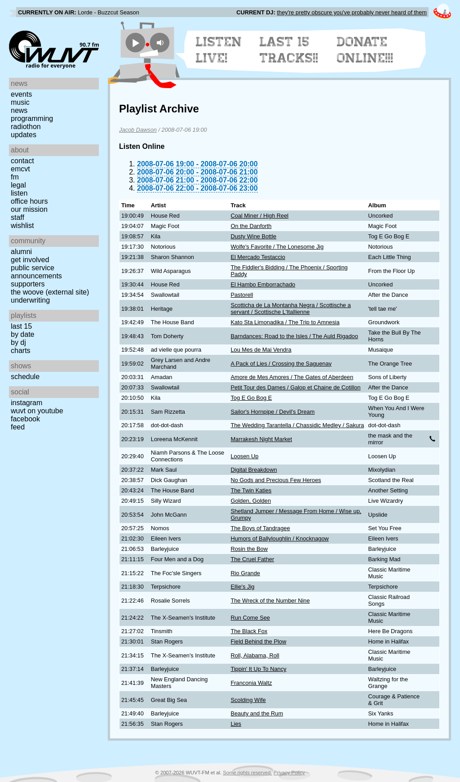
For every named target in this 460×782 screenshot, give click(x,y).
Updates (23, 135)
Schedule (25, 376)
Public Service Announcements (36, 272)
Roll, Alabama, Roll (254, 655)
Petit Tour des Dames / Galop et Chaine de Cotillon (295, 387)
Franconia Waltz (251, 682)
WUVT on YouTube (37, 411)
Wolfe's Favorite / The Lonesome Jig (276, 246)
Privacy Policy (289, 772)
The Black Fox (248, 631)
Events (21, 94)
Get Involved (30, 260)
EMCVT (20, 169)
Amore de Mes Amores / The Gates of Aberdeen (291, 377)
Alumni (21, 251)
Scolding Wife (247, 700)
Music (20, 102)
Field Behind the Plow (258, 641)
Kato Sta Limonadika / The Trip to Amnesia (284, 322)
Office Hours (29, 201)
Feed (18, 427)
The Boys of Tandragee (260, 528)
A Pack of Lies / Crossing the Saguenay (281, 363)
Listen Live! (219, 50)
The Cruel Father (252, 559)
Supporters (28, 284)
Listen (19, 193)
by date (22, 334)
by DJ (18, 342)
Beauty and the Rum (256, 713)
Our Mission (29, 209)
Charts (21, 350)
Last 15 (21, 326)
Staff (17, 217)
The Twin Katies (250, 490)
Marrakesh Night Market (261, 439)
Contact (22, 161)
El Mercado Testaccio (257, 257)
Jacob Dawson (138, 129)
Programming (32, 118)
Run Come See (250, 617)
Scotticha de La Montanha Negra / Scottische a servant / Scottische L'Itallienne (290, 308)
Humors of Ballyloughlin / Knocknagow (279, 538)
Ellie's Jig (242, 586)
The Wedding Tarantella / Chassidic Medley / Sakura (297, 425)
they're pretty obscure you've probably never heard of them (352, 12)
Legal (18, 185)
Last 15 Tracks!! (289, 50)
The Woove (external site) (50, 292)
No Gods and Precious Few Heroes (275, 480)
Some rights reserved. (247, 772)
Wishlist (22, 225)
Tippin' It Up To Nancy (258, 669)
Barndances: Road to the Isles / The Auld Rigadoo (294, 336)
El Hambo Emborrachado (262, 284)
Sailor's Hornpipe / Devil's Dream (272, 411)
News (19, 110)
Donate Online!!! (365, 50)
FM (15, 177)
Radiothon (26, 126)
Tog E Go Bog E (251, 397)
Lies (235, 723)
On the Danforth (250, 226)
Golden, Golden (250, 500)
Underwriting (30, 300)
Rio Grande (245, 573)
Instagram (26, 403)
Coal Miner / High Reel (259, 215)
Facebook (25, 419)
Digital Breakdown (253, 469)
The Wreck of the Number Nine (270, 600)
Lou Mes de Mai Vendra (260, 349)
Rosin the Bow (249, 548)
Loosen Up (244, 456)
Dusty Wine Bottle (253, 236)
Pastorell (241, 294)
